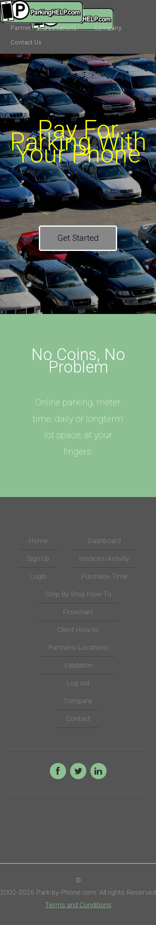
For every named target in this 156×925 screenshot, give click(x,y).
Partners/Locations (78, 647)
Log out (78, 683)
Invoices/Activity (104, 558)
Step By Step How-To (78, 594)
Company (108, 28)
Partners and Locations (44, 28)
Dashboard (104, 541)
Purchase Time (104, 576)
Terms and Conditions (78, 905)
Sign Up (38, 558)
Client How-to (78, 630)
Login (38, 576)
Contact (78, 718)
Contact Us (26, 42)
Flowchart (78, 612)
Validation (78, 665)
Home (38, 541)
